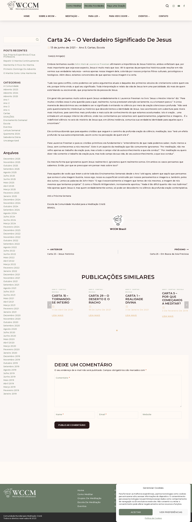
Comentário (63, 378)
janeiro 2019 (10, 393)
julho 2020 (9, 332)
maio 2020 (9, 339)
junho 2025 (9, 179)
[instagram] (173, 6)
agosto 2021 (9, 288)
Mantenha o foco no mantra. (18, 65)
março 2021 (9, 305)
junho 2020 (9, 336)
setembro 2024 (11, 210)
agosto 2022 (10, 247)
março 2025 (9, 189)
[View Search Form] (167, 6)
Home (27, 16)
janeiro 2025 (10, 196)
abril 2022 (8, 261)
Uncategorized (11, 140)
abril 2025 (8, 186)
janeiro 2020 (10, 353)
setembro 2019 (11, 366)
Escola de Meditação (89, 502)
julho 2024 (9, 216)
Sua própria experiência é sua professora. (19, 55)
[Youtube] (179, 6)
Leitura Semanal (11, 130)
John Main (80, 64)
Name (59, 414)
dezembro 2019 (11, 356)
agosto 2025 (10, 172)
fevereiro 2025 (11, 193)
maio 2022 (8, 257)
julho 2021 (9, 291)
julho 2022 (9, 250)
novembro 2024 (12, 203)
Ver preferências (170, 512)
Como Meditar (74, 6)
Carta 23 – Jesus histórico (81, 251)
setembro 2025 (11, 169)
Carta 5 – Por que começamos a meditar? (172, 298)
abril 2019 (8, 383)
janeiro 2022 (10, 271)
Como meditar (85, 494)
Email (102, 414)
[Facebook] (184, 6)
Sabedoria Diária (12, 137)
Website (147, 414)
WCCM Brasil (118, 229)
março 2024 (9, 223)
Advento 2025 (10, 96)
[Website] (161, 415)
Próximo (186, 304)
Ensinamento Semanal (15, 120)
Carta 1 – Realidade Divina (134, 299)
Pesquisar (37, 40)
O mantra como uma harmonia (19, 73)
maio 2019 (8, 380)
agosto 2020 (10, 329)
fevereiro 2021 (11, 308)
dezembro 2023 (12, 230)
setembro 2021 (11, 284)
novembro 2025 (11, 162)
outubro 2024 (10, 206)
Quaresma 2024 (11, 134)
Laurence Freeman (99, 64)
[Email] (118, 415)
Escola (101, 47)
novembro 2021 (11, 278)
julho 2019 (9, 373)
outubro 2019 (10, 363)
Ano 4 (6, 110)
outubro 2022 (10, 240)
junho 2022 (9, 254)
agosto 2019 (9, 370)
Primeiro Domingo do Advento (19, 69)
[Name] (74, 415)
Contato (163, 16)
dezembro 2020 (12, 315)
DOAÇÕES (8, 116)
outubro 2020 (10, 322)
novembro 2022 (12, 237)
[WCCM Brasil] (23, 6)
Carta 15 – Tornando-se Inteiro (61, 299)
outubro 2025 (10, 165)
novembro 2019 (11, 359)
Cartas (91, 47)
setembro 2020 (11, 325)
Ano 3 (82, 47)
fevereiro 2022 (11, 267)
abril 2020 (8, 342)
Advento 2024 (10, 93)
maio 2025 (8, 182)
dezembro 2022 (12, 233)
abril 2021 (8, 302)
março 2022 (9, 264)
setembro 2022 (11, 244)
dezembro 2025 (11, 158)
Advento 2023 (10, 89)
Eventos (7, 127)
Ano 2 (6, 103)
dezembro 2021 (11, 274)
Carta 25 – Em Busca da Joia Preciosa (154, 251)
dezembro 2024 (12, 199)
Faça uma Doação (116, 6)
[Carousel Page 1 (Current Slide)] (117, 330)
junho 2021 (9, 295)
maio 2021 (8, 298)
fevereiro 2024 (11, 227)
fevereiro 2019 (11, 390)
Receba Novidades (94, 6)
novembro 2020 (12, 319)
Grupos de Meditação (89, 498)
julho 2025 (9, 176)
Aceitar (136, 512)
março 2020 (9, 346)
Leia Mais (58, 315)
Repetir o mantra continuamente (21, 61)
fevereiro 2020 (11, 349)
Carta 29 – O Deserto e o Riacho (99, 299)
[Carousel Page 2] (119, 330)
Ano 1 (164, 289)
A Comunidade (11, 86)
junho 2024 (9, 220)
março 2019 (9, 387)
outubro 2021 (10, 281)
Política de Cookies (153, 519)
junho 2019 (9, 376)
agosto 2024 (10, 213)
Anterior (49, 304)
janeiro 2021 (10, 312)
